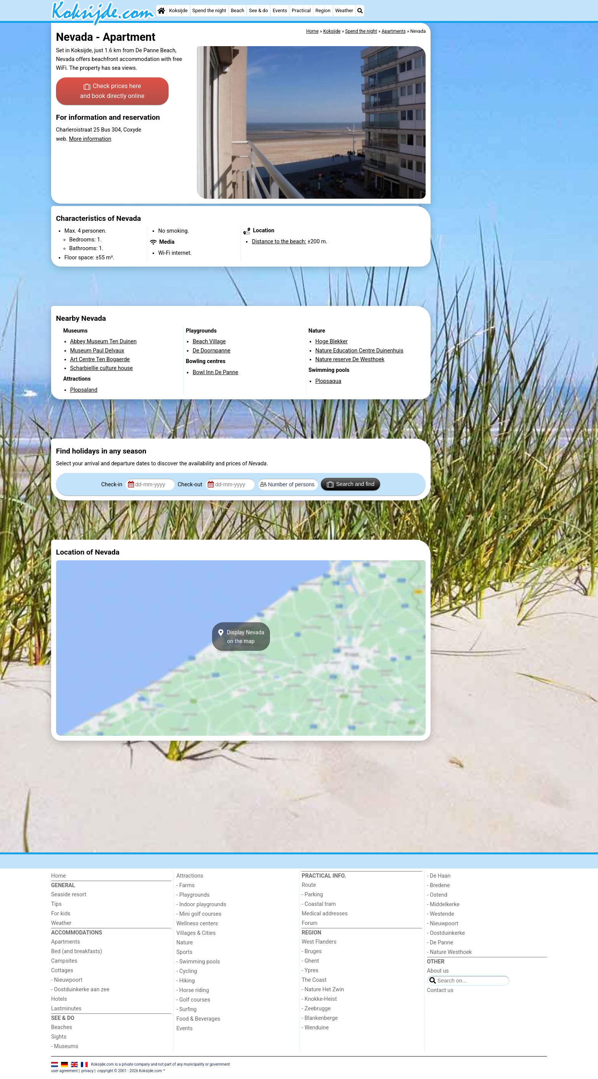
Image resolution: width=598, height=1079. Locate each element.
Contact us (440, 990)
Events (280, 10)
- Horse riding (193, 990)
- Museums (64, 1046)
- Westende (440, 914)
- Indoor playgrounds (202, 904)
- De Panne (440, 942)
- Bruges (312, 951)
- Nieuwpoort (66, 980)
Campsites (64, 961)
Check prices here (112, 91)
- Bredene (438, 885)
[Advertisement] (489, 198)
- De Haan (439, 876)
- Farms (186, 885)
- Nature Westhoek (449, 952)
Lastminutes (66, 1008)
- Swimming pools (198, 961)
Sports (185, 952)
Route (309, 885)
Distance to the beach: (279, 241)
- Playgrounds (193, 895)
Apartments (65, 942)
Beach (237, 10)
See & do (258, 10)
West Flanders (319, 942)
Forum (309, 923)
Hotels (59, 999)
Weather (344, 10)
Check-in (112, 484)
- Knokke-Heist (319, 999)
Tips (56, 904)
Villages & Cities (196, 933)
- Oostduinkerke (446, 933)
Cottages (62, 970)
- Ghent (310, 961)
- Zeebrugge (316, 1008)
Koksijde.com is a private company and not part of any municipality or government (160, 1064)
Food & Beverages (198, 1019)
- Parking (312, 894)
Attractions (190, 876)
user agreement (64, 1071)
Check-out (191, 484)
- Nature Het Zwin (323, 989)
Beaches (61, 1027)
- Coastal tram (319, 904)
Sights (58, 1037)
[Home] (161, 10)
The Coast (314, 980)
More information (90, 139)
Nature (185, 942)
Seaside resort (68, 894)
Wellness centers (197, 923)
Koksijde (178, 10)
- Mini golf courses (199, 914)
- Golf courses (194, 1000)
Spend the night (209, 10)
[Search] (360, 10)
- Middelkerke (443, 904)
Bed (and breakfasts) (76, 951)
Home (58, 876)
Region (322, 10)
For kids (61, 913)
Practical (301, 10)
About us (438, 971)
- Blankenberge (320, 1018)
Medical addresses (325, 913)
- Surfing (187, 1009)
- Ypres (310, 970)
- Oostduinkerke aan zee (80, 989)
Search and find (351, 484)
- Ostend (437, 895)
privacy (88, 1071)
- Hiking (186, 981)
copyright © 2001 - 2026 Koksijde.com (129, 1071)
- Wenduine (315, 1027)
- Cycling (187, 971)
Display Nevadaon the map (240, 636)
